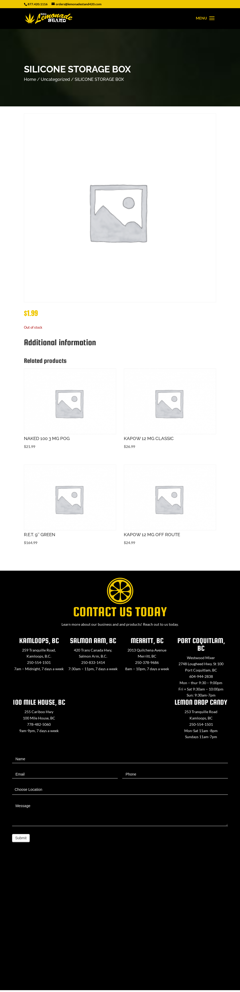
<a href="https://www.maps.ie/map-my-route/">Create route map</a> (120, 924)
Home (30, 79)
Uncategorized (55, 79)
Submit (21, 838)
